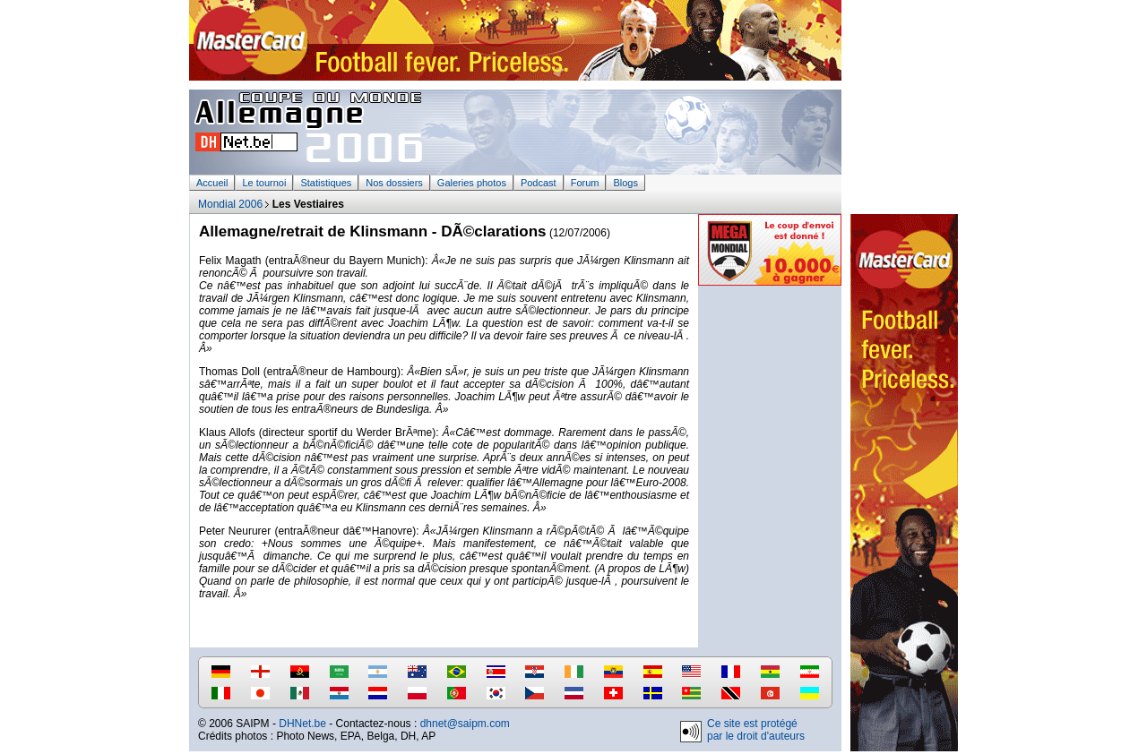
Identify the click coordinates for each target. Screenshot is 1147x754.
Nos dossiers (394, 182)
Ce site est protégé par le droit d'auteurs (756, 729)
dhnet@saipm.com (465, 723)
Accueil (212, 182)
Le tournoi (264, 182)
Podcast (538, 182)
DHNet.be (302, 723)
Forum (585, 182)
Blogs (625, 182)
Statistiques (325, 182)
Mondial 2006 (230, 204)
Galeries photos (471, 182)
